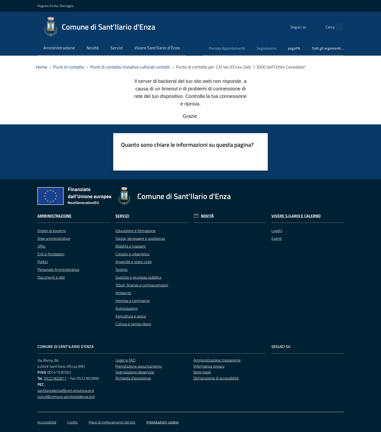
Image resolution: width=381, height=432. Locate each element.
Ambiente (123, 293)
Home (41, 67)
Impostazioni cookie (162, 422)
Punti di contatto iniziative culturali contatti (130, 67)
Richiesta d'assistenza (133, 378)
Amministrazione (54, 216)
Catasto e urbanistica (132, 254)
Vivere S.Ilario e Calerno (295, 216)
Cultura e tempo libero (133, 324)
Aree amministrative (53, 238)
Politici (42, 262)
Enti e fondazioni (50, 254)
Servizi (122, 216)
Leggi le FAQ (125, 360)
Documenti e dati (51, 277)
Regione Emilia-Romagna (55, 5)
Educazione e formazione (135, 230)
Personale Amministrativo (58, 269)
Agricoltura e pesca (130, 316)
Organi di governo (51, 230)
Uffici (41, 246)
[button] (338, 27)
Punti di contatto (68, 67)
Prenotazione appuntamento (138, 366)
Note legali (202, 372)
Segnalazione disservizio (134, 372)
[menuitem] (59, 48)
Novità (207, 216)
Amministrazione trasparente (217, 360)
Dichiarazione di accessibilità (216, 378)
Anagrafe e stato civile (133, 262)
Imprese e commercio (132, 300)
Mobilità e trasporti (130, 246)
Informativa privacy (209, 366)
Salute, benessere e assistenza (140, 238)
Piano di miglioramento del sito (112, 422)
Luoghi (276, 230)
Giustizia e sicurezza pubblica (138, 277)
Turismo (121, 269)
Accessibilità (46, 422)
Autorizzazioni (126, 308)
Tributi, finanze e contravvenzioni (141, 285)
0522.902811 (55, 378)
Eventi (276, 238)
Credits (72, 422)
